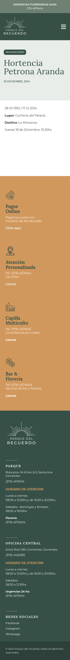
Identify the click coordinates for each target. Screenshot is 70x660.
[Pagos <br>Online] (10, 195)
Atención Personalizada (20, 264)
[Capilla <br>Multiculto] (10, 306)
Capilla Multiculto (17, 320)
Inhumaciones (15, 52)
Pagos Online (13, 209)
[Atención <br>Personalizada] (10, 251)
